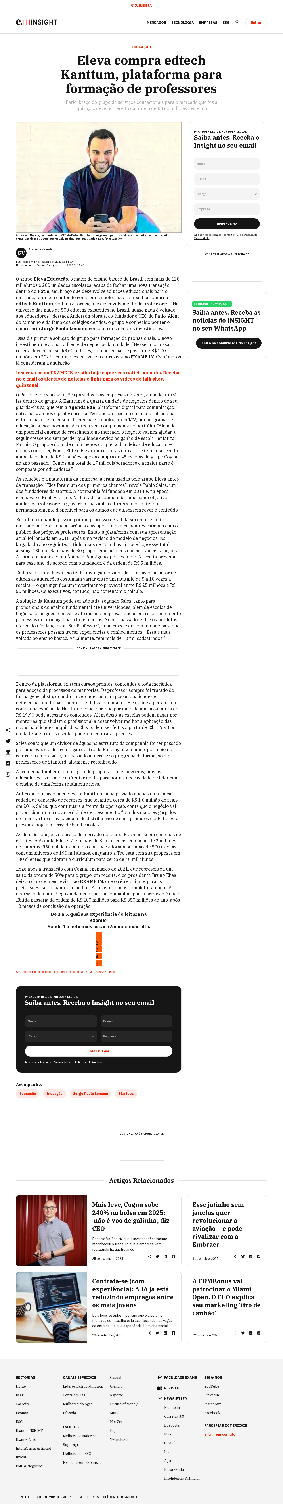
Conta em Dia (74, 1395)
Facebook (212, 1412)
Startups (126, 1093)
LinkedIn (211, 1395)
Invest (21, 1457)
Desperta (172, 1425)
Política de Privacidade (89, 1061)
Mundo (116, 1412)
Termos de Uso (62, 1061)
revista (171, 1388)
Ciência (116, 1386)
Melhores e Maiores (79, 1435)
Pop (113, 1430)
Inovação (55, 1093)
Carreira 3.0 (174, 1416)
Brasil (21, 1395)
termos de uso (55, 1496)
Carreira (23, 1404)
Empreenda (174, 1469)
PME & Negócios (29, 1466)
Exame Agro (26, 1439)
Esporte (116, 1395)
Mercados (156, 22)
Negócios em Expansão (82, 1462)
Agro (168, 1460)
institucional (30, 1496)
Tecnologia (182, 22)
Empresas (208, 22)
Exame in (172, 1407)
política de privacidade (119, 1496)
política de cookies (84, 1496)
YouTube (211, 1386)
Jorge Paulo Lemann (90, 1093)
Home (21, 1386)
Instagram (213, 1404)
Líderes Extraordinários (83, 1386)
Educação (27, 1093)
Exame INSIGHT (29, 1430)
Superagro (71, 1444)
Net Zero (117, 1421)
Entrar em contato (219, 1434)
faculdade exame (180, 1377)
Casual (115, 1377)
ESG (226, 22)
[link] (8, 741)
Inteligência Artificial (33, 1448)
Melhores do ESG (77, 1453)
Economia (24, 1412)
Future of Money (124, 1404)
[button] (8, 730)
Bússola (69, 1412)
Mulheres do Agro (78, 1404)
